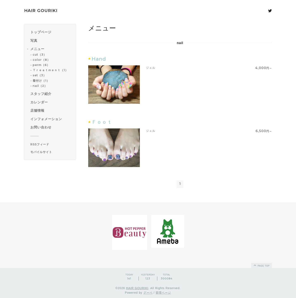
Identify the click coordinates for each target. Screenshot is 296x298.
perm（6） (41, 65)
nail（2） (40, 86)
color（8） (41, 60)
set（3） (39, 75)
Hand (99, 59)
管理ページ (163, 292)
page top (261, 265)
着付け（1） (41, 81)
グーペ (148, 292)
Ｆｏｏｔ (102, 122)
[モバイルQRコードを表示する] (51, 152)
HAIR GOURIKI (40, 10)
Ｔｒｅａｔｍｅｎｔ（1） (50, 70)
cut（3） (39, 54)
